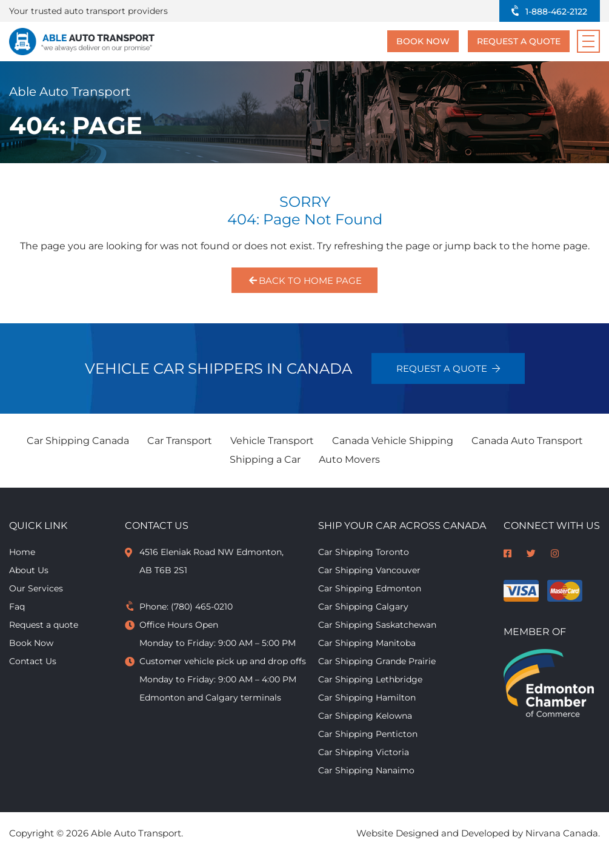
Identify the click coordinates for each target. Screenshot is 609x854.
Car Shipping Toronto (363, 551)
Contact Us (32, 661)
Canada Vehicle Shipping (392, 440)
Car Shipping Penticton (368, 733)
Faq (17, 606)
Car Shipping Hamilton (367, 697)
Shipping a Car (265, 459)
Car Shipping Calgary (363, 606)
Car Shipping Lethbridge (370, 679)
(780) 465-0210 (202, 606)
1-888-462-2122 (556, 11)
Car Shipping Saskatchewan (377, 624)
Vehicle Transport (272, 440)
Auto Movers (349, 459)
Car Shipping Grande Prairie (377, 661)
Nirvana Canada (561, 833)
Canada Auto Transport (527, 440)
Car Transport (179, 440)
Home (22, 551)
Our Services (36, 588)
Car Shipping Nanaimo (366, 770)
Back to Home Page (304, 280)
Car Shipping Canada (78, 440)
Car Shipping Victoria (363, 752)
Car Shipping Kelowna (365, 715)
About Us (28, 570)
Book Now (423, 41)
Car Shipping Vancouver (369, 570)
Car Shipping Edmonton (369, 588)
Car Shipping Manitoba (367, 642)
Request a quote (519, 41)
